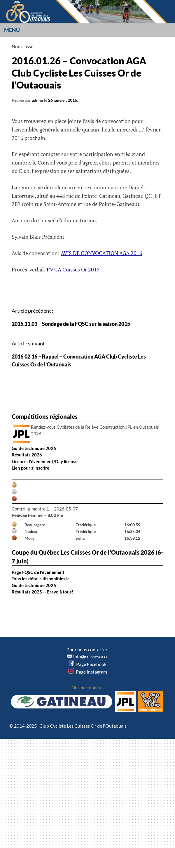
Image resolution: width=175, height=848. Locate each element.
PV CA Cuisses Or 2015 (73, 269)
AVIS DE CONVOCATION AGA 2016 (101, 253)
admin (37, 100)
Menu (12, 30)
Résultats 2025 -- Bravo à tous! (42, 591)
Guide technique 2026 (34, 448)
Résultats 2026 (27, 454)
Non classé (22, 46)
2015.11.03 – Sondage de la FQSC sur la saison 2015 (71, 324)
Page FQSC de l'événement (38, 572)
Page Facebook (87, 664)
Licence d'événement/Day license (45, 461)
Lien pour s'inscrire (30, 467)
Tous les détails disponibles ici (41, 578)
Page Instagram (87, 671)
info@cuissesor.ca (90, 656)
